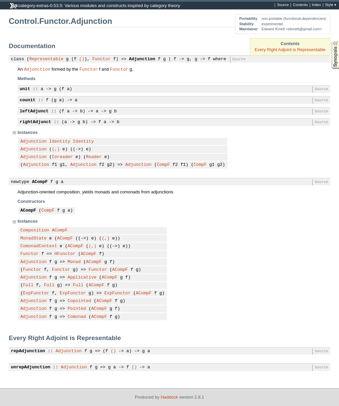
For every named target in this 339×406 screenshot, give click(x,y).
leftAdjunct (34, 111)
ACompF (40, 182)
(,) (56, 149)
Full (28, 285)
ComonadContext (39, 246)
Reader (94, 157)
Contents (300, 5)
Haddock (169, 397)
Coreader (62, 157)
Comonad (77, 317)
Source (283, 5)
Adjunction (142, 59)
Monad (74, 262)
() (81, 59)
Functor (101, 59)
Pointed (77, 309)
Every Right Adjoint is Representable (290, 49)
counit (28, 100)
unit (25, 89)
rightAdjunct (35, 122)
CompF (163, 165)
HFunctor (64, 254)
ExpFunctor (36, 293)
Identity (59, 142)
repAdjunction (28, 351)
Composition (35, 230)
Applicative (82, 277)
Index (316, 5)
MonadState (34, 238)
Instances (27, 132)
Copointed (79, 301)
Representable (46, 59)
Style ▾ (330, 5)
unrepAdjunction (30, 367)
